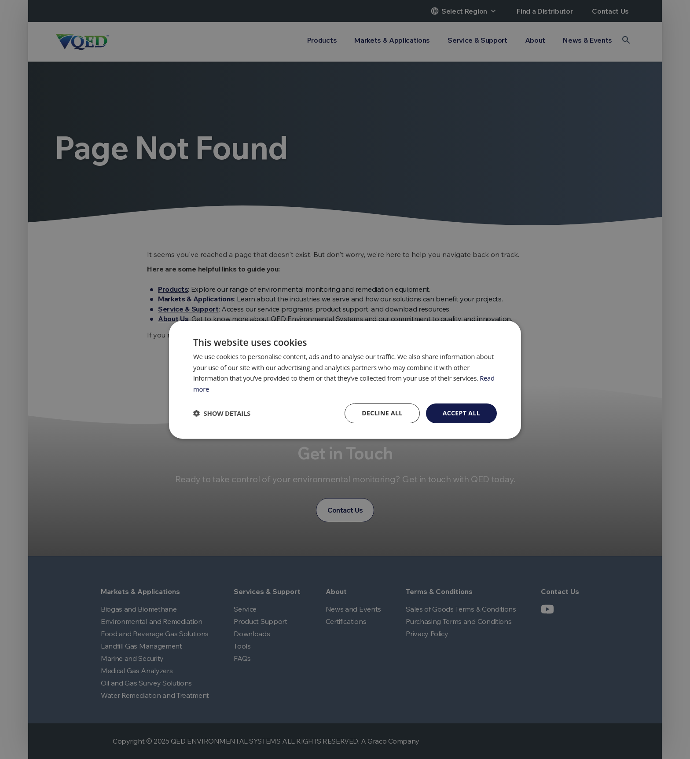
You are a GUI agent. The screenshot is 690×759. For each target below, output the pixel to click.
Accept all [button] (461, 413)
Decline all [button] (382, 413)
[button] (221, 413)
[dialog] (345, 379)
